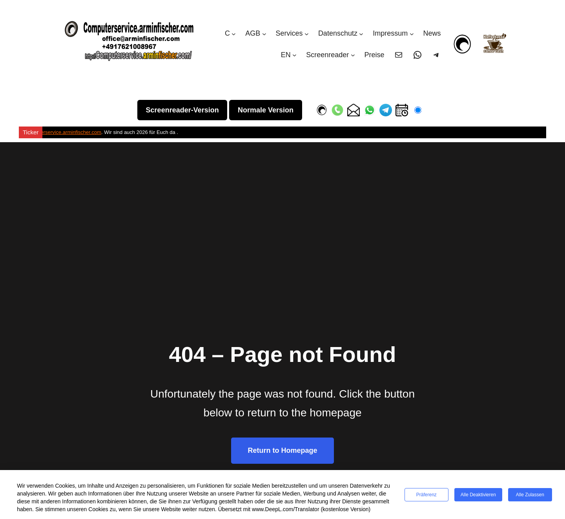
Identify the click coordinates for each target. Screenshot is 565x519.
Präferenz (426, 494)
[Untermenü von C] (233, 33)
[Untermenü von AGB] (264, 33)
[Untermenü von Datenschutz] (361, 33)
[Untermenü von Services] (306, 33)
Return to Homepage (282, 450)
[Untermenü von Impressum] (412, 33)
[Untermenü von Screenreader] (353, 55)
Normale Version (265, 110)
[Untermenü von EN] (294, 55)
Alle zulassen (530, 494)
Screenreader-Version (182, 110)
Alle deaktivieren (478, 494)
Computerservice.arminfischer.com (62, 132)
